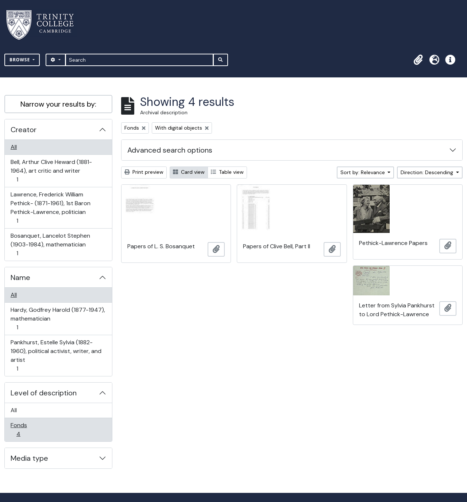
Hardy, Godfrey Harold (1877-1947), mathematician (57, 318)
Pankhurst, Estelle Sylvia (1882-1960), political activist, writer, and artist (55, 355)
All (14, 147)
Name (20, 277)
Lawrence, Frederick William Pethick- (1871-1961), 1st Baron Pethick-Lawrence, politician (50, 207)
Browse (20, 60)
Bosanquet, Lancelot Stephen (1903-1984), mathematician (50, 244)
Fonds (23, 429)
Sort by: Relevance (363, 172)
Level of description (44, 393)
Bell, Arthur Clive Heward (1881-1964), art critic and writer (51, 170)
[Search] (139, 60)
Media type (29, 458)
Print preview (143, 172)
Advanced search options (169, 150)
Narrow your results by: (58, 104)
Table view (227, 172)
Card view (189, 172)
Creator (23, 129)
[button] (418, 60)
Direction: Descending (428, 172)
